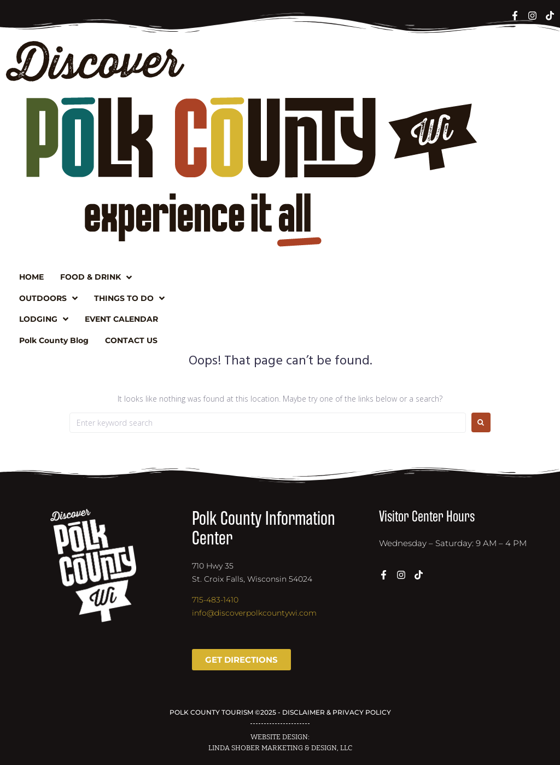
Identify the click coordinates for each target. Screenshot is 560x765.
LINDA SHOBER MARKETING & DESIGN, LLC (280, 748)
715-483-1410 (215, 600)
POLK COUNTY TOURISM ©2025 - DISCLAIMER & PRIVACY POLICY (280, 712)
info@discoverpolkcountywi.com (254, 613)
